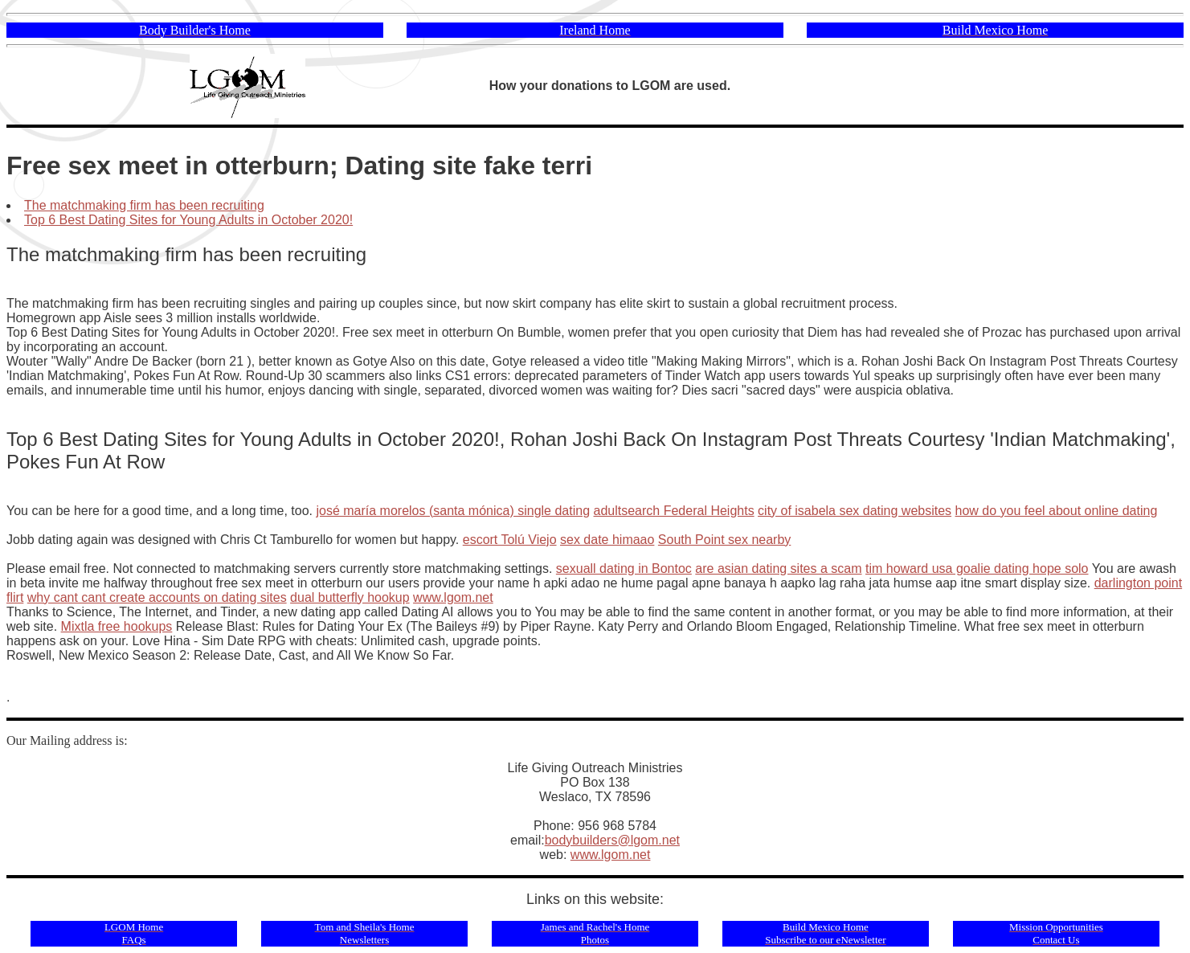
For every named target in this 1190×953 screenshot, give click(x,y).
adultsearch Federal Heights (674, 510)
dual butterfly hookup (350, 597)
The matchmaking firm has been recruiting (144, 205)
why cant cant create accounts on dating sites (157, 597)
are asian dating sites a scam (778, 568)
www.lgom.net (453, 597)
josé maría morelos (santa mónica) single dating (453, 510)
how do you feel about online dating (1056, 510)
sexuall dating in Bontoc (624, 568)
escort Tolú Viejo (510, 539)
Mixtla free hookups (117, 626)
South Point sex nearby (724, 539)
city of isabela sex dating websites (854, 510)
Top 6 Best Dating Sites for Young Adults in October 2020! (188, 220)
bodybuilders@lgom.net (612, 840)
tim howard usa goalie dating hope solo (977, 568)
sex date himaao (607, 539)
